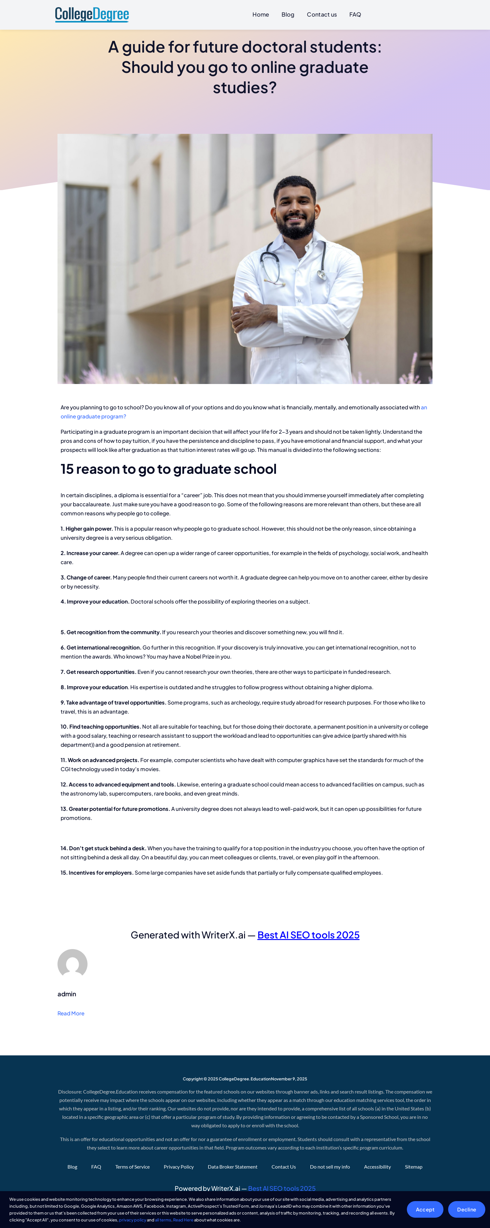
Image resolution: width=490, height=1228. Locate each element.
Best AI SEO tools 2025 (309, 935)
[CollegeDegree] (92, 9)
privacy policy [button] (132, 1219)
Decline (466, 1209)
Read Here (183, 1219)
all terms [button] (163, 1219)
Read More (71, 1013)
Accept (425, 1209)
